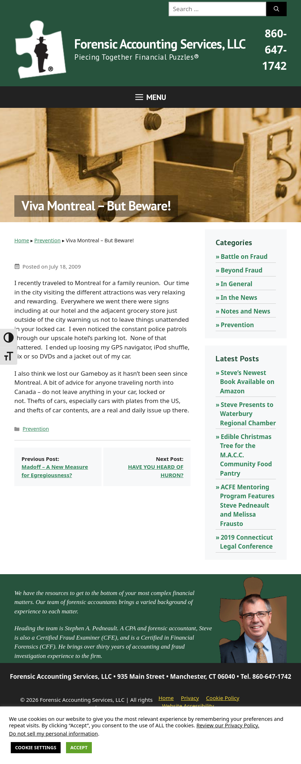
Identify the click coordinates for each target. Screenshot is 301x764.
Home (21, 240)
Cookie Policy (222, 697)
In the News (239, 297)
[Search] (276, 9)
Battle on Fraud (244, 256)
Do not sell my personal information (53, 733)
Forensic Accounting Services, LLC (159, 43)
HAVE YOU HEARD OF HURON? (156, 471)
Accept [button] (79, 747)
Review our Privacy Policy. (227, 725)
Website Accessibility (188, 705)
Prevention (47, 240)
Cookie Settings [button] (35, 747)
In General (236, 284)
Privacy (190, 697)
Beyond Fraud (241, 270)
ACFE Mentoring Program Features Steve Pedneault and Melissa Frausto (247, 505)
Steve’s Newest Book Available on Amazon (247, 382)
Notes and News (245, 311)
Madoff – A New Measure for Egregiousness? (55, 471)
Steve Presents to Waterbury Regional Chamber (248, 414)
